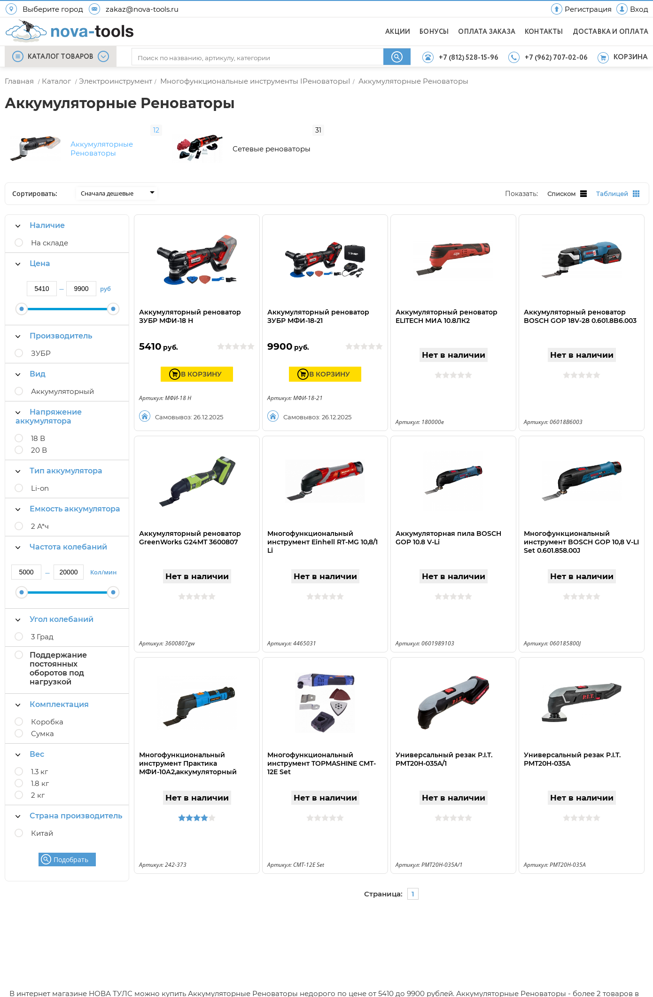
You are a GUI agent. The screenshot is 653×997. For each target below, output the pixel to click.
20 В (39, 440)
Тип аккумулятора (59, 460)
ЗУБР (41, 343)
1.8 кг (40, 773)
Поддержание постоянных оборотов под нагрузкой (58, 658)
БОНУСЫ (434, 32)
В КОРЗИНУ (201, 364)
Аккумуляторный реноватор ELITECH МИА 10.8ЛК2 (447, 306)
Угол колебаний (54, 609)
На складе (49, 232)
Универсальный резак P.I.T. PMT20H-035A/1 (444, 749)
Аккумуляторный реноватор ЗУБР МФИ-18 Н (190, 306)
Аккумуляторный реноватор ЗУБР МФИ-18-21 (318, 306)
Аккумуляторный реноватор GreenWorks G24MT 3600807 (190, 527)
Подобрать (71, 849)
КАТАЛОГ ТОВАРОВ (60, 57)
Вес (30, 744)
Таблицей (617, 184)
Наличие (40, 215)
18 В (38, 428)
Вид (31, 364)
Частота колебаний (61, 537)
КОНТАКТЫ (544, 32)
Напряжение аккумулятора (49, 407)
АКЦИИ (397, 32)
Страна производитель (69, 805)
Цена (33, 253)
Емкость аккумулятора (68, 499)
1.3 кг (39, 761)
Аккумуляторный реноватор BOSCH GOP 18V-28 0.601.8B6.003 (580, 306)
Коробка (47, 711)
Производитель (54, 326)
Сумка (42, 723)
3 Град (42, 626)
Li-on (40, 478)
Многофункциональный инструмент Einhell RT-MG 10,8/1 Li (322, 532)
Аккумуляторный (62, 381)
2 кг (38, 785)
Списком (567, 184)
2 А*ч (40, 516)
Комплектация (52, 694)
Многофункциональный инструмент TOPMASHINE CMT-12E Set (321, 753)
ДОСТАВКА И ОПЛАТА (610, 32)
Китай (42, 823)
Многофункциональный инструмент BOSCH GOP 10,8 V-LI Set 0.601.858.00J (581, 532)
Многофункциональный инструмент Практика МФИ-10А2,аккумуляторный (188, 753)
